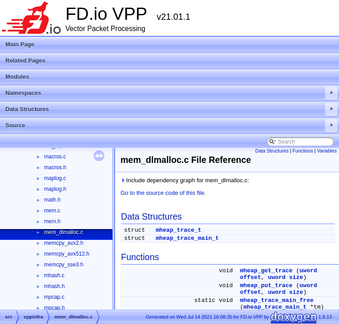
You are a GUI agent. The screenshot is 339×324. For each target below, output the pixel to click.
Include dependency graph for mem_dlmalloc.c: (184, 180)
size (296, 277)
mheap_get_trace (266, 270)
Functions (302, 150)
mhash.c (54, 275)
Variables (327, 150)
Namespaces (171, 93)
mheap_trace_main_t (187, 238)
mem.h (52, 221)
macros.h (55, 167)
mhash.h (54, 286)
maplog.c (55, 178)
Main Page (19, 44)
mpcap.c (54, 297)
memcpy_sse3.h (63, 264)
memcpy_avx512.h (66, 254)
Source (171, 125)
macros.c (55, 156)
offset (250, 277)
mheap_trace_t (178, 230)
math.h (52, 200)
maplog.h (55, 189)
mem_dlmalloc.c (63, 232)
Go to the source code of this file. (163, 192)
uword (308, 270)
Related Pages (25, 60)
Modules (17, 76)
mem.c (52, 210)
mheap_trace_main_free (277, 300)
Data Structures (171, 109)
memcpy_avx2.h (63, 243)
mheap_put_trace (266, 285)
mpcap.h (54, 308)
